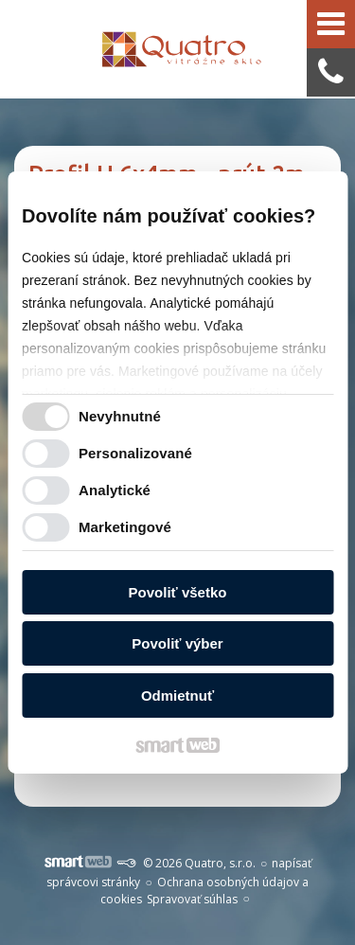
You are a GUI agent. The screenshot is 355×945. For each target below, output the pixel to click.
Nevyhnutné (120, 416)
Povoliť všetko (178, 592)
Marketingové (125, 527)
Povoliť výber (177, 643)
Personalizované (135, 453)
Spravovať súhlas (192, 899)
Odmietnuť (177, 695)
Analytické (115, 490)
